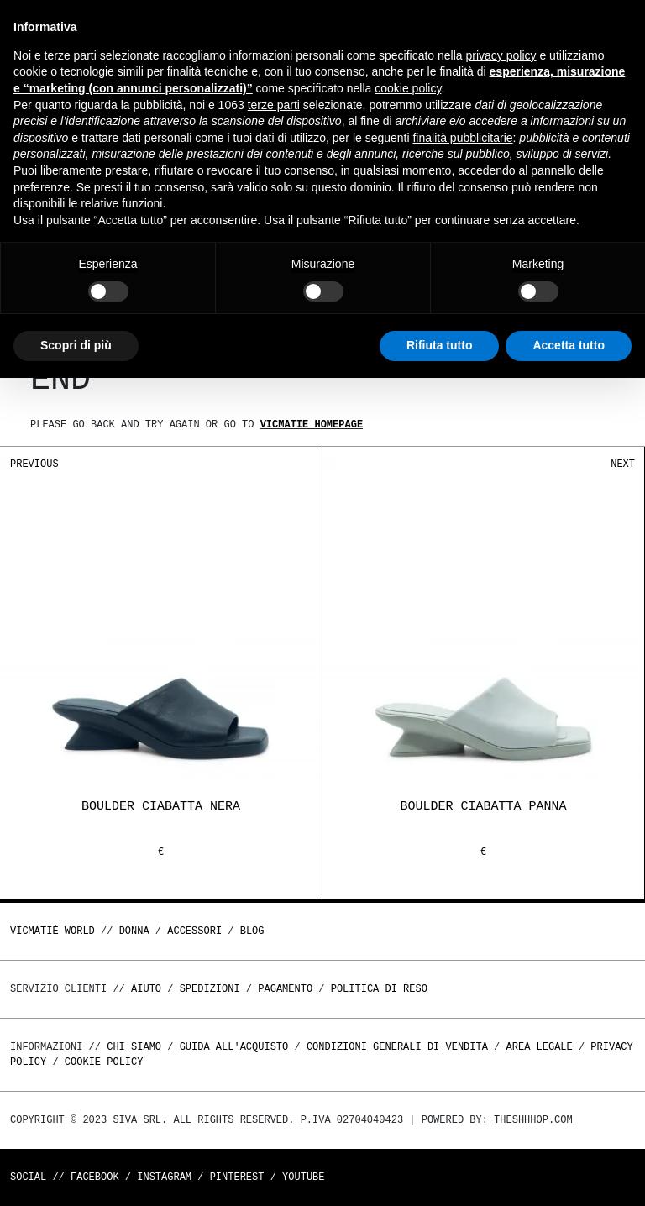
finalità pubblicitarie (462, 137)
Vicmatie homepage (311, 424)
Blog (252, 931)
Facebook (95, 1177)
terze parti (274, 105)
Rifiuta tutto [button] (439, 345)
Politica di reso (379, 989)
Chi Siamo (134, 1047)
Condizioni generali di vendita (397, 1047)
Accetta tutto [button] (568, 345)
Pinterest (237, 1177)
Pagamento (285, 989)
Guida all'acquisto (234, 1047)
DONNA (134, 931)
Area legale (539, 1047)
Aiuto (146, 989)
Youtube (303, 1177)
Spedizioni (210, 989)
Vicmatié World (52, 931)
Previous (34, 464)
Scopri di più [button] (76, 345)
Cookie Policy (104, 1062)
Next (623, 464)
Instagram (164, 1177)
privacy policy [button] (501, 55)
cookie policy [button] (408, 88)
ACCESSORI (194, 931)
